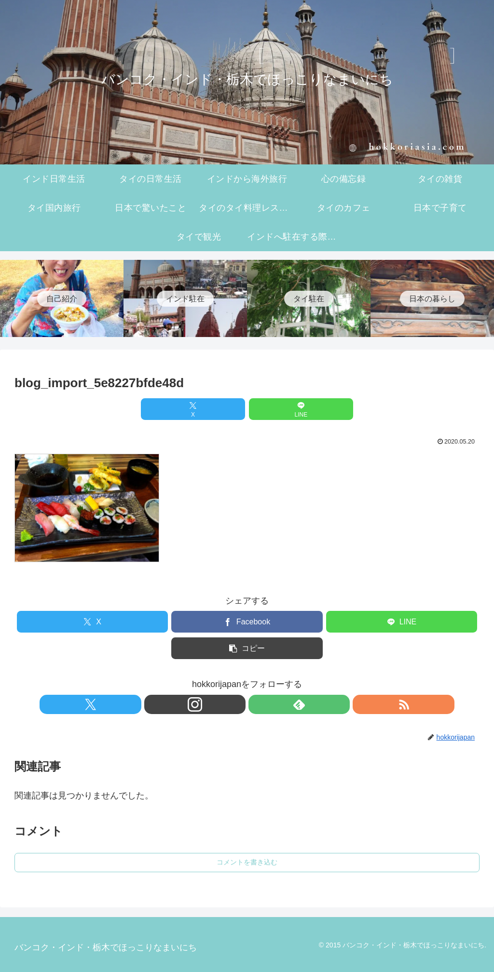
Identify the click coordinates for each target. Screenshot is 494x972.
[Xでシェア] (208, 409)
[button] (246, 648)
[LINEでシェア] (286, 409)
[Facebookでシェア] (246, 622)
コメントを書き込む (247, 862)
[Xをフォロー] (213, 704)
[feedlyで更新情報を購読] (258, 704)
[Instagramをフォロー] (236, 704)
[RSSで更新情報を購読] (280, 704)
